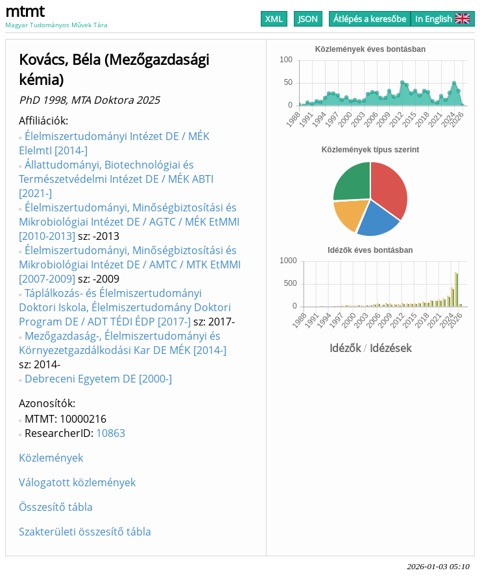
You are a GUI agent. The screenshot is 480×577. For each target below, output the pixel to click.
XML (274, 19)
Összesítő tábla (56, 507)
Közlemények (51, 458)
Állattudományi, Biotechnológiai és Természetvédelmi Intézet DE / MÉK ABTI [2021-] (116, 179)
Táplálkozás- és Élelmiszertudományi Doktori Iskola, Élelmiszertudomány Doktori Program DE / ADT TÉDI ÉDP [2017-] (125, 307)
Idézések (390, 348)
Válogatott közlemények (77, 482)
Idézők (345, 348)
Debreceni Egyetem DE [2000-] (98, 378)
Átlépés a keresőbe (369, 19)
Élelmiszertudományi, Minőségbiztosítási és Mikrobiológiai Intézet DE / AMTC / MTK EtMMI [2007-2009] (130, 264)
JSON (308, 19)
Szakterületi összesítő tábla (85, 531)
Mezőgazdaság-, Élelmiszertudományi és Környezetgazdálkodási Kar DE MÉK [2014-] (122, 343)
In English (442, 19)
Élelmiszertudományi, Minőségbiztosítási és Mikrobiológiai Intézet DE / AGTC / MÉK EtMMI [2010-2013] (129, 221)
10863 (110, 433)
